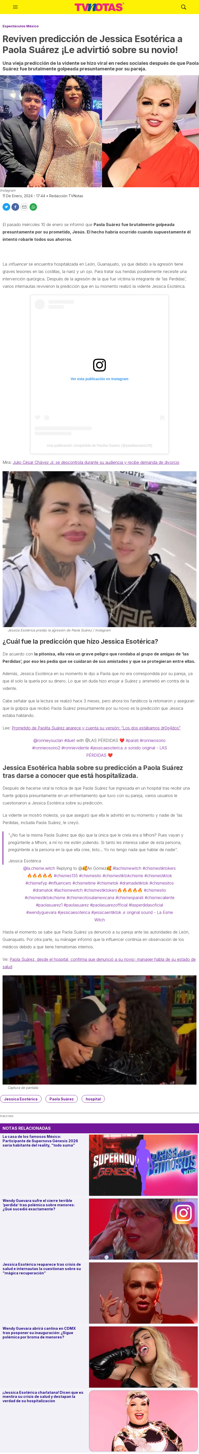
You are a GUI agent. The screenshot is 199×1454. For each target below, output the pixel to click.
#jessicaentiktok (106, 912)
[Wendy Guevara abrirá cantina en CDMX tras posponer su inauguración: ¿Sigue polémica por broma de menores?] (143, 1357)
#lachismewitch (127, 868)
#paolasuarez (76, 905)
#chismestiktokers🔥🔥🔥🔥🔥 (113, 890)
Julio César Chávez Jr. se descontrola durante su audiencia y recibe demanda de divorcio (96, 462)
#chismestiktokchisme (123, 875)
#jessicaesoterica (106, 747)
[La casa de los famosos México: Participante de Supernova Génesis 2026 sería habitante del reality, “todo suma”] (143, 1165)
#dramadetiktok (134, 883)
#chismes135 (66, 875)
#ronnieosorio (153, 740)
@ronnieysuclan (48, 740)
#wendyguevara (41, 912)
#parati (132, 740)
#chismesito (90, 875)
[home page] (99, 7)
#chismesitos (162, 883)
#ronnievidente (75, 747)
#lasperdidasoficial (146, 905)
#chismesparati (129, 897)
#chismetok (107, 883)
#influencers (59, 883)
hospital (93, 1099)
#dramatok (43, 890)
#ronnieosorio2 (46, 747)
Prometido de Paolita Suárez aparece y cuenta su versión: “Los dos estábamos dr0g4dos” (96, 727)
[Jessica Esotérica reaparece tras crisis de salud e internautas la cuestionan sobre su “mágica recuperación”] (143, 1293)
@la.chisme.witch (39, 868)
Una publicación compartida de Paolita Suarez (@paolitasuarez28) (99, 445)
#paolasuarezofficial (109, 905)
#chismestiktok (158, 875)
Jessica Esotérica (21, 1099)
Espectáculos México (21, 26)
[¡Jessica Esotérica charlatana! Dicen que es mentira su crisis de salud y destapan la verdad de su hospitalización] (143, 1421)
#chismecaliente (160, 897)
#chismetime (84, 883)
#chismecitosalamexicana (90, 897)
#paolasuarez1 (49, 905)
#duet (69, 740)
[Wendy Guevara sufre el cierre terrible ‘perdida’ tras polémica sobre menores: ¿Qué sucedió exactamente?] (143, 1229)
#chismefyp (36, 883)
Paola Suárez (61, 1099)
